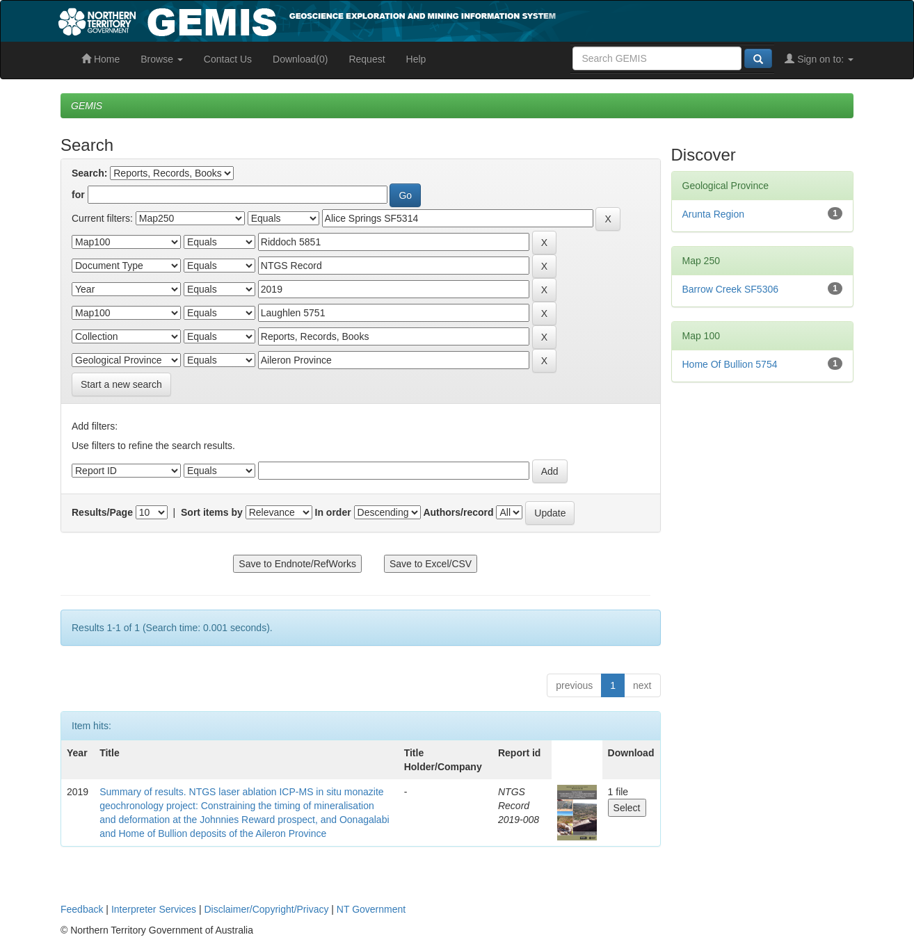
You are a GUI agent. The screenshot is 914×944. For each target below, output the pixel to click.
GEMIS (86, 105)
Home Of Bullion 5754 (730, 364)
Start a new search (121, 384)
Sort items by (212, 512)
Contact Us (228, 59)
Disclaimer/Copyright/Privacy (267, 909)
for (78, 194)
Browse (162, 59)
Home (100, 59)
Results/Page (102, 512)
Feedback (82, 909)
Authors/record (458, 512)
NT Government (371, 909)
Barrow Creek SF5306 (730, 289)
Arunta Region (713, 214)
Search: (89, 173)
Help (416, 59)
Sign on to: (819, 59)
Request (366, 59)
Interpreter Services (153, 909)
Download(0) (300, 59)
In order (333, 512)
